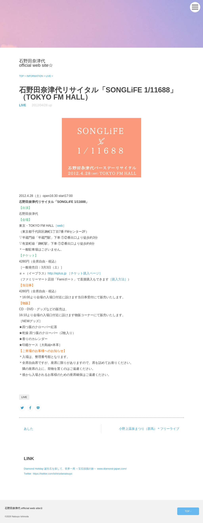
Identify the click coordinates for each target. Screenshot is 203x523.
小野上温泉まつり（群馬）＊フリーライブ (149, 428)
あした (28, 428)
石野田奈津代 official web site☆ (36, 63)
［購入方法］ (118, 279)
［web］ (60, 225)
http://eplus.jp (57, 273)
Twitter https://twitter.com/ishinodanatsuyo (48, 473)
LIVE (22, 105)
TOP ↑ (188, 511)
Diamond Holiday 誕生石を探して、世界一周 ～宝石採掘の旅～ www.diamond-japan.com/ (75, 468)
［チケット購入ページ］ (84, 273)
